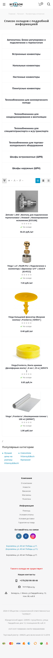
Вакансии (26, 491)
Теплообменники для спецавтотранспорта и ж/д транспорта (26, 130)
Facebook (26, 536)
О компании (26, 483)
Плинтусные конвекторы (26, 88)
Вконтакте (19, 536)
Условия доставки (26, 518)
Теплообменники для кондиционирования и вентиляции (26, 115)
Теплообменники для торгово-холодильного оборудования (26, 144)
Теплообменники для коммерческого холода (26, 101)
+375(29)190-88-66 (29, 580)
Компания (26, 478)
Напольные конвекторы (26, 65)
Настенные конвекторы (26, 77)
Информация (27, 505)
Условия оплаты (27, 514)
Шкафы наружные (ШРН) (26, 168)
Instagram (33, 536)
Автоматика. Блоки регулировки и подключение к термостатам (26, 41)
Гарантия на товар (26, 522)
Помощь (26, 510)
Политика (26, 499)
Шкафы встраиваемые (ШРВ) (26, 156)
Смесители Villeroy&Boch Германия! (27, 456)
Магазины (26, 495)
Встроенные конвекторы (26, 54)
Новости (26, 487)
